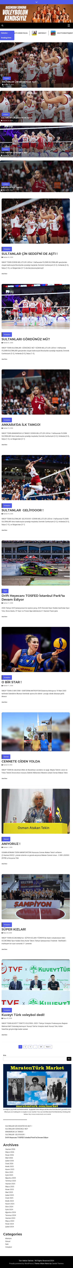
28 (41, 1047)
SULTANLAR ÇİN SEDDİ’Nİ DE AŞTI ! (19, 82)
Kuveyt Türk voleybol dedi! (24, 1015)
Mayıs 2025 (9, 1187)
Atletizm (8, 1239)
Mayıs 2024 (9, 1221)
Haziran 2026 (10, 1149)
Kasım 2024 (9, 1204)
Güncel (6, 757)
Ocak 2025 (9, 1198)
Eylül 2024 (9, 1209)
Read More (4, 274)
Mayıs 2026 (9, 1152)
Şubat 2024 (9, 1227)
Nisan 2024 (9, 1224)
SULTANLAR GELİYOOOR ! (23, 510)
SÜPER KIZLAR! (14, 929)
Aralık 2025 (9, 1166)
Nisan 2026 (9, 1155)
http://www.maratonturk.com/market (39, 1114)
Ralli (5, 591)
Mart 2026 (9, 1158)
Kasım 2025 (9, 1169)
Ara (4, 1055)
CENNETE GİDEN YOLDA (20, 33)
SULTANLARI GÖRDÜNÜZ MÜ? (14, 153)
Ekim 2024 (9, 1207)
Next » (48, 1047)
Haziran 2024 (10, 1218)
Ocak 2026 (9, 1164)
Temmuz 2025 (10, 1181)
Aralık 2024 (9, 1201)
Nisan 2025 (9, 1189)
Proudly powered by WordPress (21, 1264)
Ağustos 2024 (10, 1212)
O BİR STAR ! (12, 682)
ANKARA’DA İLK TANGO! (12, 187)
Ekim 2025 (9, 1172)
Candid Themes (58, 1264)
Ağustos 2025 (10, 1178)
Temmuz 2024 (10, 1215)
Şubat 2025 (9, 1195)
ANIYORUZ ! (43, 33)
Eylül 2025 (9, 1175)
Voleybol (6, 78)
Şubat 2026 (9, 1161)
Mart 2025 (9, 1192)
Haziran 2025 (10, 1184)
